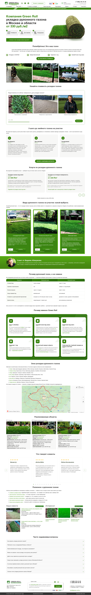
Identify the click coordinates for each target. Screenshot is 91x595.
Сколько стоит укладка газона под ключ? (19, 39)
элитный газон (15, 436)
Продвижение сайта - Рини (80, 593)
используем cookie (34, 584)
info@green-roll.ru (75, 590)
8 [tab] (46, 484)
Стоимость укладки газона (15, 492)
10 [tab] (50, 484)
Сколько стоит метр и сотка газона (17, 498)
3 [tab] (37, 484)
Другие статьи (77, 506)
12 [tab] (54, 484)
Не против (58, 586)
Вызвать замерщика (38, 3)
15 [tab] (60, 484)
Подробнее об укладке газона (17, 189)
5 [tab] (41, 484)
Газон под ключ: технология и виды (17, 494)
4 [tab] (39, 484)
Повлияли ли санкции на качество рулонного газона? (63, 521)
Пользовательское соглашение (38, 593)
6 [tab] (43, 484)
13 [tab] (56, 484)
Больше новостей (39, 506)
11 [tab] (52, 484)
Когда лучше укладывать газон (16, 502)
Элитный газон (72, 235)
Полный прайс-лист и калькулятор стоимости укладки (62, 189)
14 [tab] (58, 484)
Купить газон (33, 581)
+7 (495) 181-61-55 (80, 1)
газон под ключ (14, 438)
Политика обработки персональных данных (60, 593)
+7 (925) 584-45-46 (75, 582)
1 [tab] (33, 484)
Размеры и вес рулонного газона (16, 496)
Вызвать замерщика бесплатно (45, 161)
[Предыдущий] (79, 195)
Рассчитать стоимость (45, 58)
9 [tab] (48, 484)
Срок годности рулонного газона (16, 500)
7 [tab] (45, 484)
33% (12, 119)
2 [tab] (35, 484)
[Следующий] (83, 195)
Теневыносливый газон (45, 235)
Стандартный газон (18, 235)
